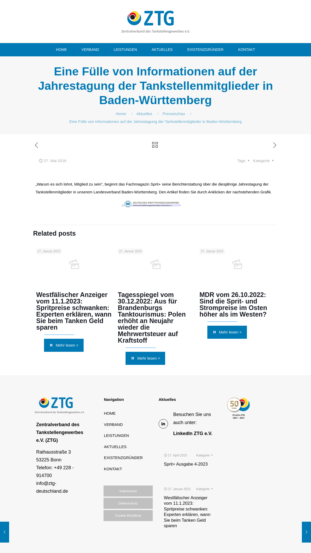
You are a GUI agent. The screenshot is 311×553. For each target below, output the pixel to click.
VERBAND (113, 424)
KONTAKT (113, 469)
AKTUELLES (115, 446)
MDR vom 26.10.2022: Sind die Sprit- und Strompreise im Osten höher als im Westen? (233, 304)
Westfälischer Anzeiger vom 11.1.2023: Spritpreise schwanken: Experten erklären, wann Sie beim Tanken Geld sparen (73, 311)
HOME (110, 413)
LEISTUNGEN (116, 435)
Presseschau (174, 113)
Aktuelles (144, 113)
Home (121, 113)
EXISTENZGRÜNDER (123, 457)
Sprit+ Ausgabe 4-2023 (186, 450)
